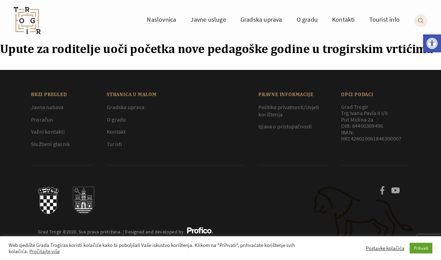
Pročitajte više (44, 251)
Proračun (42, 119)
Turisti (114, 144)
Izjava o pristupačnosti (285, 126)
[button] (432, 43)
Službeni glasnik (50, 144)
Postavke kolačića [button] (385, 248)
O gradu (116, 119)
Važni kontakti (48, 131)
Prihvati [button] (421, 248)
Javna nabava (47, 107)
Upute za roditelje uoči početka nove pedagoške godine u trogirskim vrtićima (216, 48)
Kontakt (116, 131)
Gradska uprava (125, 107)
